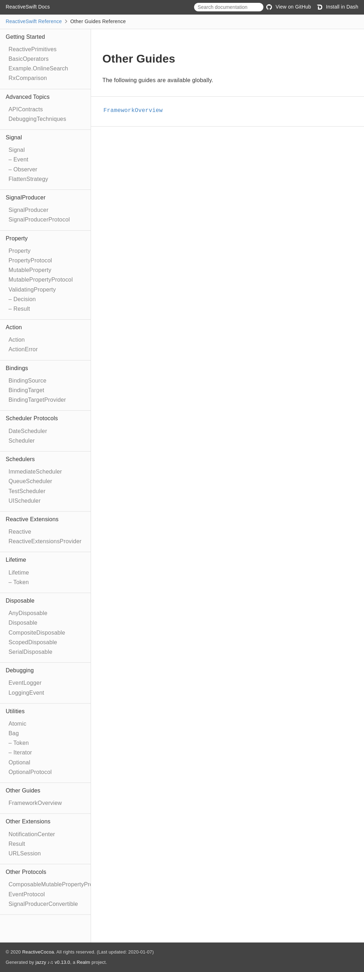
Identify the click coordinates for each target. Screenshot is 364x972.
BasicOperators (29, 59)
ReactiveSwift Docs (28, 7)
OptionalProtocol (30, 772)
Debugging (20, 670)
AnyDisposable (28, 613)
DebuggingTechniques (37, 119)
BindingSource (28, 381)
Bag (14, 733)
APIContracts (26, 109)
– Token (19, 582)
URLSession (25, 853)
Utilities (15, 711)
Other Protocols (26, 872)
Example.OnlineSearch (38, 68)
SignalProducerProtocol (39, 220)
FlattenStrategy (28, 179)
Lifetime (16, 560)
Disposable (20, 601)
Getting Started (25, 37)
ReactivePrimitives (33, 49)
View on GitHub (288, 7)
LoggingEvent (26, 693)
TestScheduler (27, 491)
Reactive (20, 532)
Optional (19, 762)
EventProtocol (27, 894)
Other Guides (23, 790)
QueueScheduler (30, 481)
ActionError (23, 349)
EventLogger (25, 683)
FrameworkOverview (35, 803)
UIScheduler (25, 501)
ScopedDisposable (33, 642)
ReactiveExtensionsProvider (45, 541)
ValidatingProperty (32, 290)
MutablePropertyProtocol (41, 280)
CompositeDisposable (37, 633)
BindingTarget (26, 390)
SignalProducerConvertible (43, 904)
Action (14, 327)
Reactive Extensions (32, 519)
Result (17, 844)
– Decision (22, 299)
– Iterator (20, 752)
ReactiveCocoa (38, 952)
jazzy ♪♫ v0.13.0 (53, 962)
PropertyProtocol (30, 260)
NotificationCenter (32, 834)
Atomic (17, 724)
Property (17, 238)
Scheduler (22, 441)
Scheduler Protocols (32, 418)
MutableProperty (30, 270)
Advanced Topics (28, 97)
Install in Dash (337, 7)
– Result (19, 309)
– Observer (23, 169)
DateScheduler (28, 431)
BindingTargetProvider (37, 400)
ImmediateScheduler (35, 472)
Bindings (17, 368)
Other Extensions (28, 821)
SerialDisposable (30, 652)
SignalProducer (26, 197)
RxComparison (28, 78)
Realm (83, 962)
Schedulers (20, 459)
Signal (14, 137)
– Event (18, 159)
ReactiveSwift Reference (34, 21)
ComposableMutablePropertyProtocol (57, 884)
